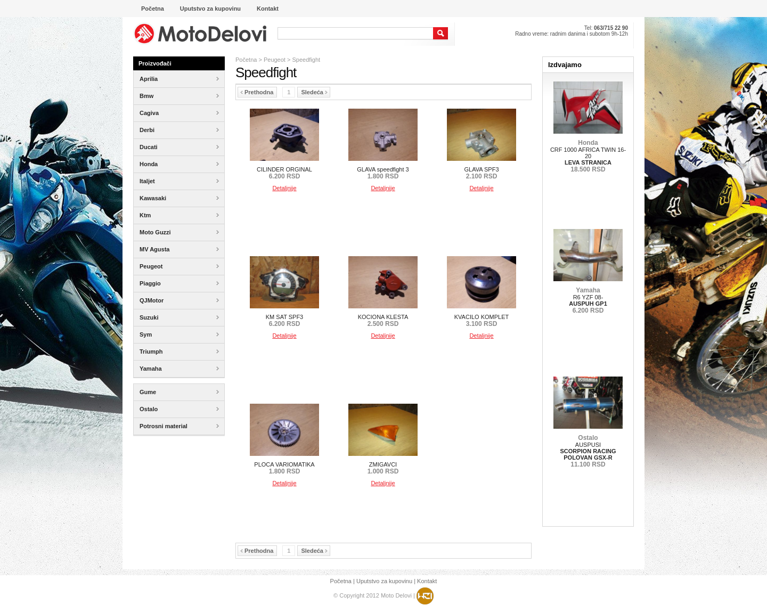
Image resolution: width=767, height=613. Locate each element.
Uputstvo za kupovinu (384, 581)
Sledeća (314, 92)
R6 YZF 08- (588, 300)
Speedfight (306, 59)
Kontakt (427, 581)
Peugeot (274, 59)
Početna (246, 59)
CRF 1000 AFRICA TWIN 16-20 (588, 156)
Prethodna (256, 92)
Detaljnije (284, 188)
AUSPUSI (588, 451)
